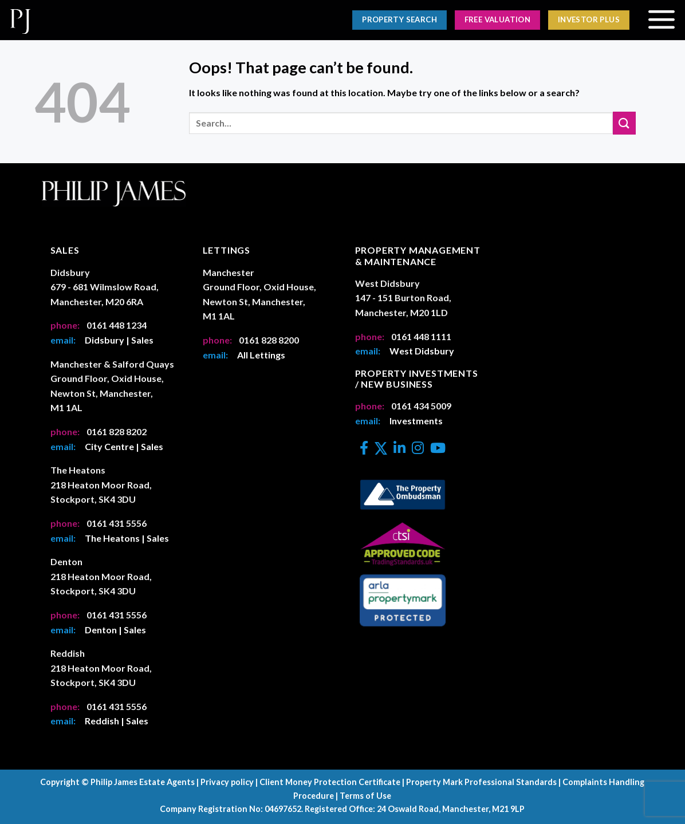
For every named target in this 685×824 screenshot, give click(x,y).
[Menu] (661, 20)
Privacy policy (227, 782)
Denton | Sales (115, 629)
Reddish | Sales (116, 720)
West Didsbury (421, 350)
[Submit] (624, 123)
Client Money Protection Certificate (329, 782)
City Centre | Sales (124, 446)
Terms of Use (365, 796)
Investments (416, 420)
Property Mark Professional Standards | (483, 782)
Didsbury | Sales (119, 339)
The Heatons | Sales (127, 538)
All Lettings (261, 354)
